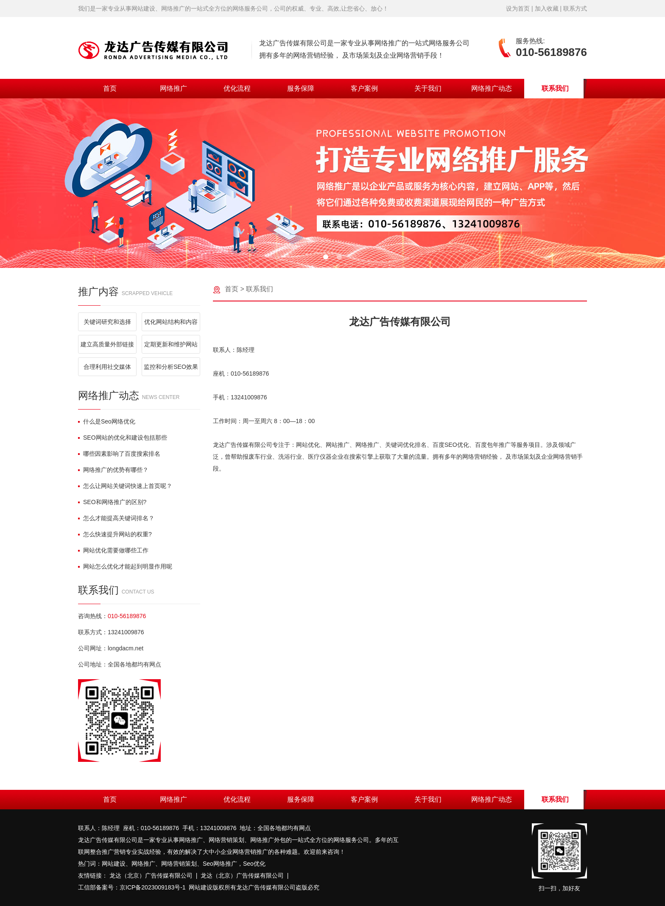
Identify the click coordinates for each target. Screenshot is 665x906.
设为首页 (518, 8)
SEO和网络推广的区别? (112, 502)
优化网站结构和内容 (171, 321)
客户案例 (364, 88)
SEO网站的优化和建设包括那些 (122, 437)
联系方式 (575, 8)
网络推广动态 (491, 88)
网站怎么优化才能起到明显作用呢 (125, 566)
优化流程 (237, 88)
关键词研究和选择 (107, 321)
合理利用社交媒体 (107, 366)
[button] (325, 256)
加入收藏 (547, 8)
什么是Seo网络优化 (106, 421)
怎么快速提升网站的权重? (115, 534)
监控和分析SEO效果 (171, 366)
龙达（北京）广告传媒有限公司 (151, 875)
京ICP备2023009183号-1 (153, 887)
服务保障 (300, 88)
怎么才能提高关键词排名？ (116, 518)
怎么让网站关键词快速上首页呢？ (125, 485)
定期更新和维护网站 (171, 344)
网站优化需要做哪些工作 (113, 550)
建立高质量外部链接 (107, 344)
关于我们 (427, 88)
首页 (110, 88)
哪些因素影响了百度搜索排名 (119, 453)
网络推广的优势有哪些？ (113, 469)
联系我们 (555, 88)
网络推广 (173, 88)
